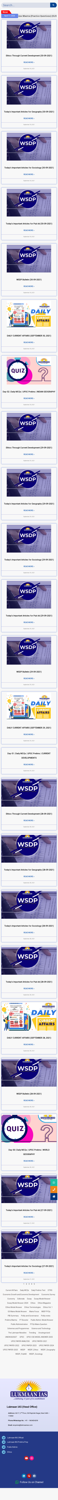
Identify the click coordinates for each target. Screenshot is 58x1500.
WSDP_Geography (48, 1350)
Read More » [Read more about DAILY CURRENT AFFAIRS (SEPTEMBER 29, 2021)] (29, 734)
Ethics (33, 1303)
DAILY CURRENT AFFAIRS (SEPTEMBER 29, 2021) (29, 728)
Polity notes (45, 1316)
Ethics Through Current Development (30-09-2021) (29, 55)
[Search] (53, 5)
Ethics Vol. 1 (48, 1307)
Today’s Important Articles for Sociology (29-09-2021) (29, 560)
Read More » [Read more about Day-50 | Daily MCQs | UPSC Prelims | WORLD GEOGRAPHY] (29, 1161)
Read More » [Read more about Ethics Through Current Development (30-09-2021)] (29, 62)
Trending (32, 1333)
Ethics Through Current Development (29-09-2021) (29, 447)
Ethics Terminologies (32, 1307)
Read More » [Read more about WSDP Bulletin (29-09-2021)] (29, 678)
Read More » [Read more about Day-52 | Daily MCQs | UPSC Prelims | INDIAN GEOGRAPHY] (29, 398)
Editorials (21, 1299)
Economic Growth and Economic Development (21, 1294)
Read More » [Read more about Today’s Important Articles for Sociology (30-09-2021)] (29, 174)
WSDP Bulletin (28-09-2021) (29, 1094)
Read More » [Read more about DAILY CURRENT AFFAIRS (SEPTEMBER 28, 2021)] (29, 1045)
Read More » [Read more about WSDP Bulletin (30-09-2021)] (29, 286)
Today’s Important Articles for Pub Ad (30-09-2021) (29, 223)
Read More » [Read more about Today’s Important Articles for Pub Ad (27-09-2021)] (29, 1217)
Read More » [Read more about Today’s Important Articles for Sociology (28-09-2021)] (29, 933)
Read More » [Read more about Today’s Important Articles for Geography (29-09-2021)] (29, 510)
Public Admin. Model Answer (42, 1320)
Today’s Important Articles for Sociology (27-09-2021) (29, 1266)
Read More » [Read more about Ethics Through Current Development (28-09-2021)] (29, 821)
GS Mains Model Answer (17, 1311)
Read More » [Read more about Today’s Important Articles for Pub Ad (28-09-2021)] (29, 989)
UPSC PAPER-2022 (11, 1345)
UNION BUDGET (11, 1337)
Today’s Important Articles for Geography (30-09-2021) (29, 112)
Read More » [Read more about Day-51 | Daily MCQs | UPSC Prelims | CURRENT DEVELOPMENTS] (29, 765)
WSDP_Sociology (36, 1354)
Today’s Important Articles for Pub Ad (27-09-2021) (29, 1210)
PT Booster (23, 1320)
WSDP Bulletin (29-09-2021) (29, 672)
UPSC (22, 1337)
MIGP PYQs (45, 1311)
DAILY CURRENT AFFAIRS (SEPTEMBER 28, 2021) (29, 1038)
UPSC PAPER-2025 (10, 1350)
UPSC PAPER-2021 (39, 1341)
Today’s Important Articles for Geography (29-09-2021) (29, 504)
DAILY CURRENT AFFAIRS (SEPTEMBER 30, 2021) (29, 336)
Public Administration (19, 1324)
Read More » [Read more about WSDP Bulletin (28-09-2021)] (29, 1100)
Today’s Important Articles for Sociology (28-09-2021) (29, 926)
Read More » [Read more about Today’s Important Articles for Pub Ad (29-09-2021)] (29, 622)
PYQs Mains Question (38, 1324)
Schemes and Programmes (18, 1328)
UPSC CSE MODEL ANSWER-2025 (40, 1337)
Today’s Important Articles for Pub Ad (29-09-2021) (29, 616)
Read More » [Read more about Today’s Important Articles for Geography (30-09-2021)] (29, 118)
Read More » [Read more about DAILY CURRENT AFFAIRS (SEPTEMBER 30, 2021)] (29, 342)
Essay (29, 1299)
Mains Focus (34, 1311)
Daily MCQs (24, 1290)
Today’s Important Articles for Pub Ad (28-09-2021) (29, 982)
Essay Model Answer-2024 (17, 1303)
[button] (53, 1196)
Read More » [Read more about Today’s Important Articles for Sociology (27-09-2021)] (29, 1273)
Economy (11, 1299)
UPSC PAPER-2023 (29, 1345)
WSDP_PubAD (21, 1354)
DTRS (50, 1290)
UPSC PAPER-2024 (46, 1345)
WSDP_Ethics (33, 1350)
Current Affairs (12, 1290)
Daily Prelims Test (38, 1290)
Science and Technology (41, 1328)
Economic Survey (48, 1294)
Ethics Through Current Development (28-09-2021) (29, 814)
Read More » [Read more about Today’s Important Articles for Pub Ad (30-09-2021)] (29, 230)
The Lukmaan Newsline (17, 1333)
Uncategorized (44, 1333)
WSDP (22, 1350)
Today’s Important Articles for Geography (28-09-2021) (29, 870)
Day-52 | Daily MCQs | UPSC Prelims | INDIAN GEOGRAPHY (29, 392)
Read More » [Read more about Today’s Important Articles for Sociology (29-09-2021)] (29, 566)
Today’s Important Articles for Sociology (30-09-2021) (29, 168)
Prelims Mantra (11, 1320)
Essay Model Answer (42, 1299)
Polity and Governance (30, 1316)
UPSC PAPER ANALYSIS (20, 1341)
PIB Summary (13, 1316)
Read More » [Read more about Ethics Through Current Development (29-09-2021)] (29, 454)
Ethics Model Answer (14, 1307)
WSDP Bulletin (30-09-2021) (29, 279)
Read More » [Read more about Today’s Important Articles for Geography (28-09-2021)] (29, 876)
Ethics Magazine (44, 1303)
